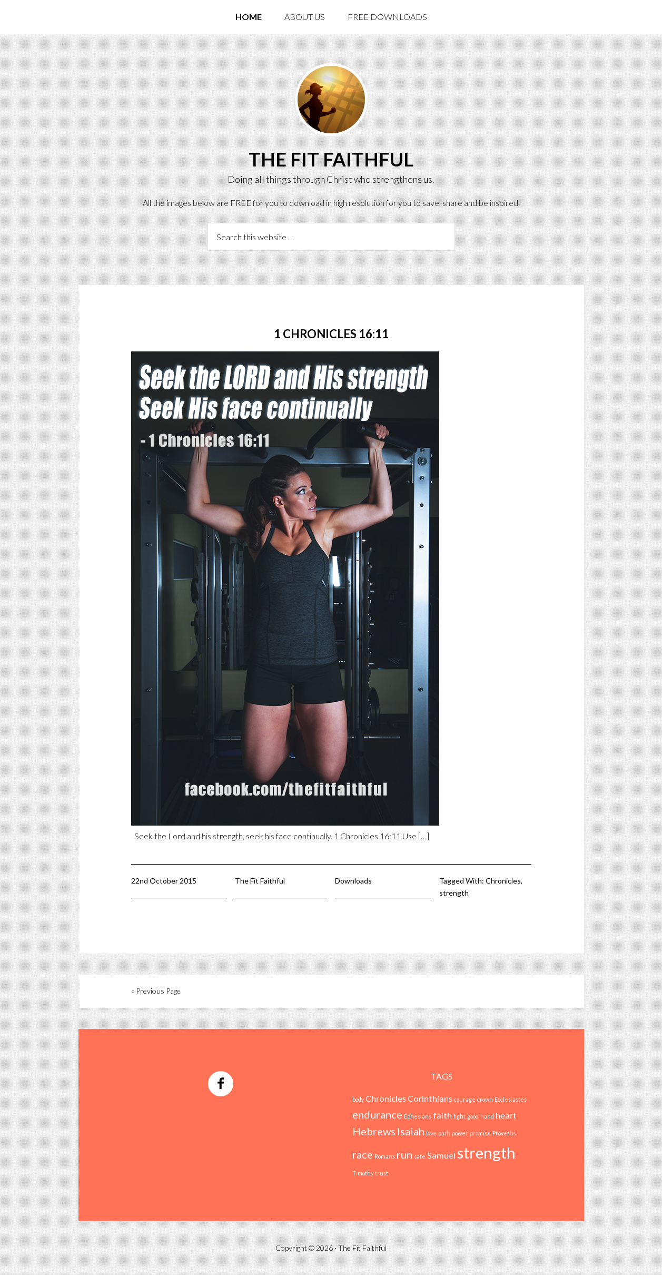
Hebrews (374, 1131)
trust (381, 1173)
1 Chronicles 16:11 (331, 334)
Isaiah (410, 1131)
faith (442, 1115)
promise (480, 1133)
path (444, 1133)
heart (506, 1115)
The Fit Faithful (331, 159)
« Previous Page (156, 990)
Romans (384, 1156)
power (460, 1133)
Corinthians (430, 1098)
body (358, 1099)
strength (454, 892)
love (431, 1133)
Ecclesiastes (511, 1099)
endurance (377, 1114)
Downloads (353, 880)
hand (487, 1116)
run (404, 1154)
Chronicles (503, 880)
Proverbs (504, 1133)
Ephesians (417, 1116)
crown (485, 1099)
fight (459, 1116)
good (473, 1116)
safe (420, 1156)
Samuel (441, 1155)
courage (465, 1099)
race (362, 1154)
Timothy (362, 1173)
